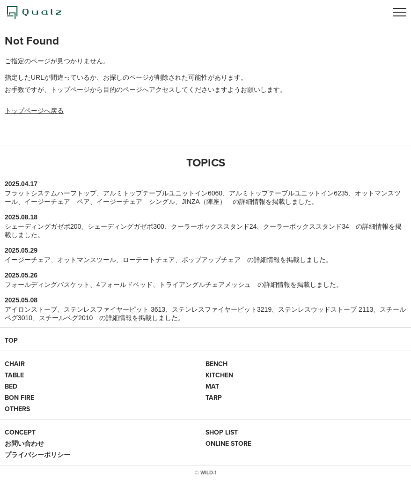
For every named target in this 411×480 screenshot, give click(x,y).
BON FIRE (19, 397)
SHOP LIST (222, 432)
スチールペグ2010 (66, 318)
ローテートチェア (149, 259)
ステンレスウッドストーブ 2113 (325, 309)
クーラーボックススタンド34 (306, 226)
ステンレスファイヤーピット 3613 (114, 309)
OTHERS (17, 408)
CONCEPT (20, 432)
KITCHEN (219, 375)
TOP (11, 340)
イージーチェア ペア (57, 201)
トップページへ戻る (34, 110)
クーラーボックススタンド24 (214, 226)
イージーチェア (28, 259)
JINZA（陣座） (204, 201)
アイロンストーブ (31, 309)
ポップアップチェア (211, 259)
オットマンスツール (86, 259)
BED (11, 386)
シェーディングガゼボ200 (43, 226)
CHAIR (15, 363)
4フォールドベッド (124, 284)
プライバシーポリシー (37, 454)
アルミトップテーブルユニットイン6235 (288, 193)
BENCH (217, 363)
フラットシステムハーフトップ (50, 193)
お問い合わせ (24, 443)
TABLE (14, 375)
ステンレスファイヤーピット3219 (222, 309)
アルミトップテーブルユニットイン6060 (162, 193)
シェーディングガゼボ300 (126, 226)
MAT (212, 386)
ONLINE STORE (228, 443)
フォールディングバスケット (47, 284)
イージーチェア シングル (135, 201)
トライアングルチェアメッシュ (205, 284)
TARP (214, 397)
